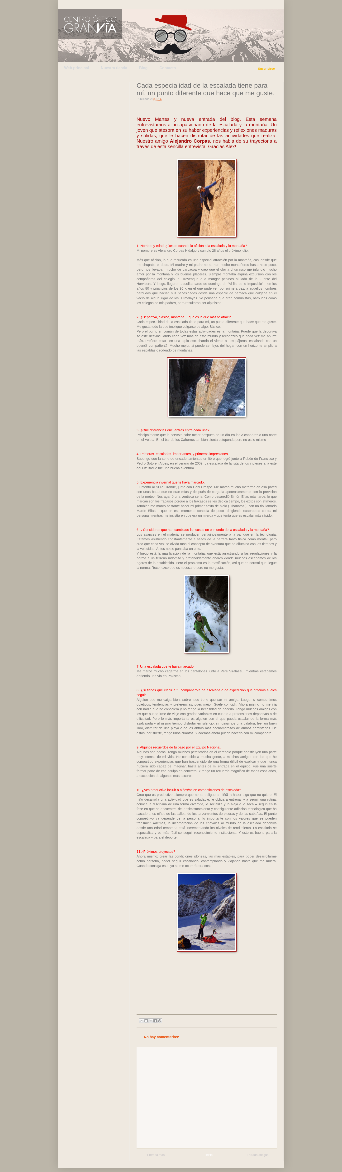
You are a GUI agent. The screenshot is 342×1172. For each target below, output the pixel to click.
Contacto (167, 68)
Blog (143, 68)
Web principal (76, 68)
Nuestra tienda (114, 68)
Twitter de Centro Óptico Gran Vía (74, 4)
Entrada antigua (258, 1155)
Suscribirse (266, 68)
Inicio (209, 1155)
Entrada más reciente (156, 1155)
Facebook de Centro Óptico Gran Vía (96, 4)
